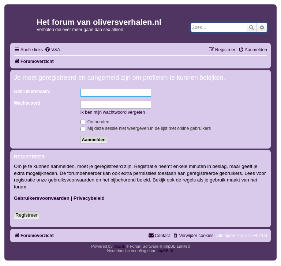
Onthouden (94, 121)
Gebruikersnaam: (32, 91)
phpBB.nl (165, 250)
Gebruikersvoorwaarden (42, 198)
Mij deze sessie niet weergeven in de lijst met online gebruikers (145, 128)
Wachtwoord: (28, 103)
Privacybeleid (89, 198)
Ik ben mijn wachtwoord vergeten (112, 112)
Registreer (26, 215)
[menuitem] (52, 50)
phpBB (119, 246)
